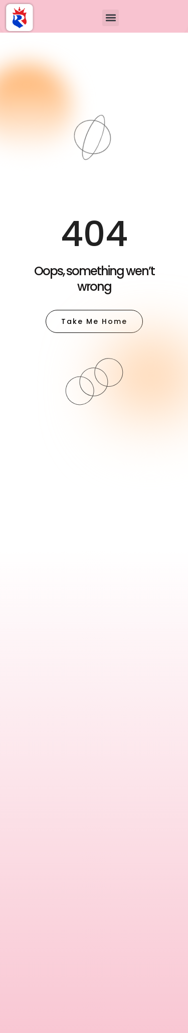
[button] (110, 18)
